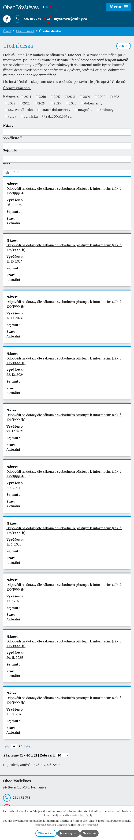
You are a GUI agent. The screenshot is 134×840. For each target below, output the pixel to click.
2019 (86, 98)
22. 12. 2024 (15, 375)
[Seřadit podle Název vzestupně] (15, 125)
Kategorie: (11, 97)
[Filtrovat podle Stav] (67, 173)
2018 (71, 98)
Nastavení (89, 833)
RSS (123, 47)
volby (12, 117)
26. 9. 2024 (14, 206)
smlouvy (107, 111)
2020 (102, 98)
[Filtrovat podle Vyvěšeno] (67, 146)
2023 (27, 104)
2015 (27, 98)
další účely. (86, 815)
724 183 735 (32, 19)
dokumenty (93, 104)
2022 (12, 104)
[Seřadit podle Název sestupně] (15, 126)
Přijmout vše (46, 833)
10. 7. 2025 (13, 602)
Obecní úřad (25, 31)
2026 (72, 104)
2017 (57, 98)
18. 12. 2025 (14, 715)
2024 (42, 104)
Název (8, 127)
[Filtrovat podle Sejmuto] (67, 160)
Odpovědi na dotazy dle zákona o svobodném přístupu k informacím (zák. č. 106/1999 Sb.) (64, 191)
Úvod (7, 31)
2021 (116, 98)
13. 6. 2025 (13, 545)
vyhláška (31, 117)
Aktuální (13, 224)
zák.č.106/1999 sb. (59, 117)
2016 (42, 98)
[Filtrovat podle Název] (67, 132)
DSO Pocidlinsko (20, 111)
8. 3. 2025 (13, 489)
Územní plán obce (17, 89)
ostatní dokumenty (55, 111)
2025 (57, 104)
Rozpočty (85, 111)
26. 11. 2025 (14, 658)
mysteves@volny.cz (70, 19)
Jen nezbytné (68, 833)
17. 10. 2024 (14, 262)
